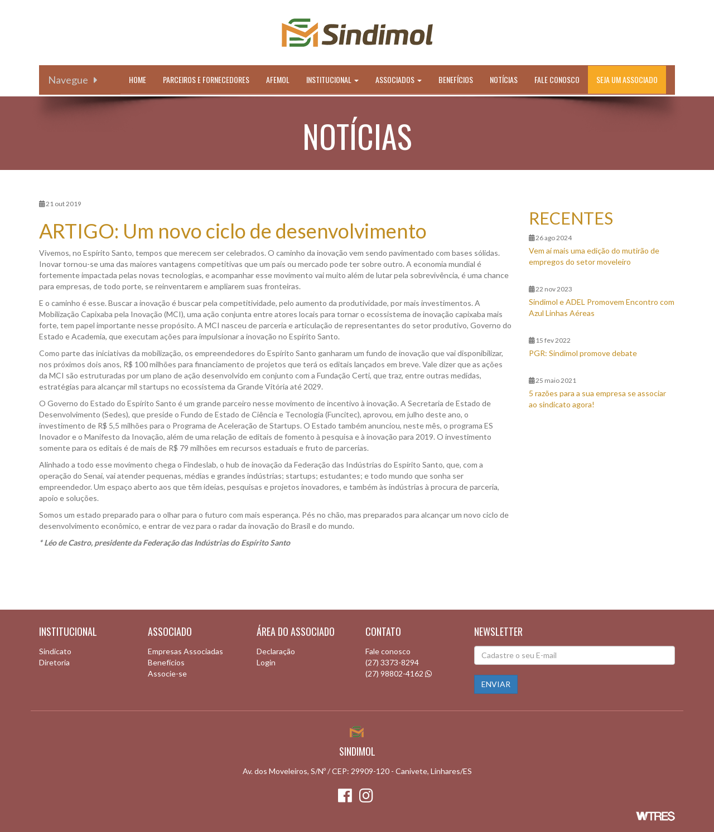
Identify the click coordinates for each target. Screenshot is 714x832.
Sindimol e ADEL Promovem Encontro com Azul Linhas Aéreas (601, 307)
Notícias (504, 79)
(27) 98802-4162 (394, 673)
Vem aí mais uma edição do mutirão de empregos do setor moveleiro (594, 256)
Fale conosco (557, 79)
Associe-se (167, 673)
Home (137, 79)
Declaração (276, 651)
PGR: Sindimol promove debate (583, 353)
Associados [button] (398, 79)
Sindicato (55, 651)
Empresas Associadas (185, 651)
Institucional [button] (332, 79)
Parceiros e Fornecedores (206, 79)
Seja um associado (627, 79)
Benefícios (455, 79)
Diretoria (54, 662)
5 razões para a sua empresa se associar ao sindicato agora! (597, 398)
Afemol (278, 79)
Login (266, 662)
